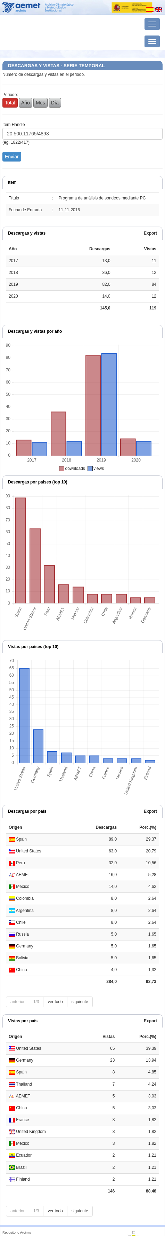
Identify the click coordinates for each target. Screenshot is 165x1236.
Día (55, 102)
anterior (17, 1001)
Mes (40, 102)
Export (150, 233)
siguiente (80, 1001)
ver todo (55, 1001)
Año (25, 102)
